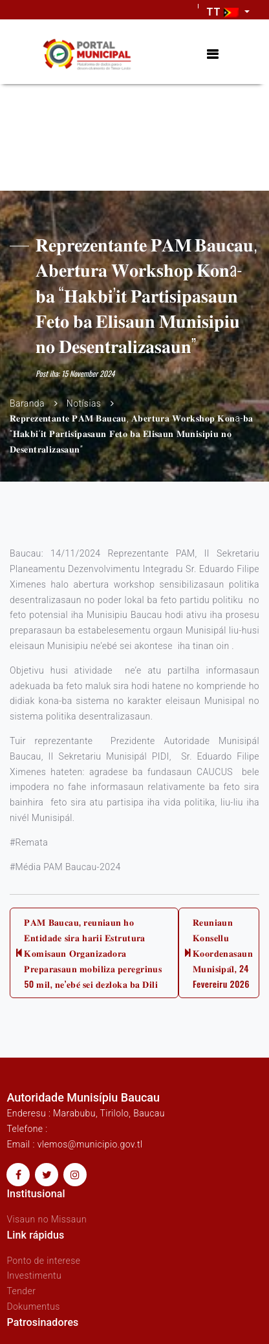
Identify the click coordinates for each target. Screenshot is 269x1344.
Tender (21, 1291)
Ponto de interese (43, 1260)
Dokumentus (32, 1306)
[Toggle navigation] (212, 54)
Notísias (84, 403)
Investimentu (33, 1275)
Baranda (27, 403)
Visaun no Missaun (46, 1219)
